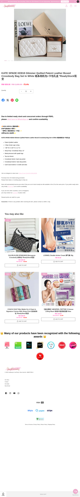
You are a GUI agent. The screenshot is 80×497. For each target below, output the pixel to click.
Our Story (7, 379)
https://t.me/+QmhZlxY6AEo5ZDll (28, 173)
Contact (6, 381)
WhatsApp (10, 186)
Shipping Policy (51, 424)
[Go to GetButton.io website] (75, 495)
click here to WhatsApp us (17, 119)
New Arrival (7, 385)
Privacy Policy (37, 424)
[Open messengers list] (75, 491)
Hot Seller (7, 383)
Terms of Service (29, 424)
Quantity (3, 90)
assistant (15, 192)
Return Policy (44, 424)
